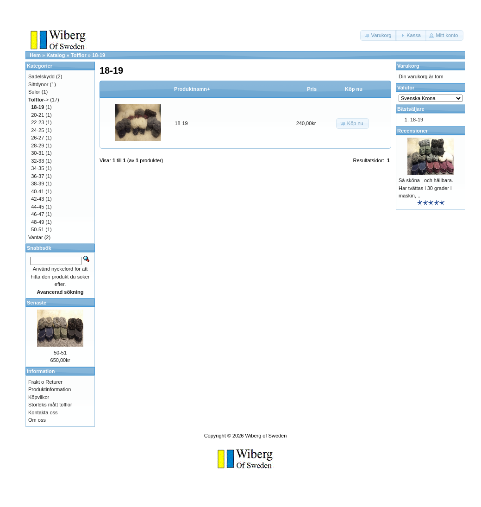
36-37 (37, 176)
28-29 (37, 145)
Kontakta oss (43, 412)
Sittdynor (38, 84)
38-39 (37, 183)
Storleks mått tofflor (50, 404)
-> (38, 99)
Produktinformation (49, 389)
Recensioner (412, 130)
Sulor (34, 92)
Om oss (37, 420)
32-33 (37, 161)
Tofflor (79, 55)
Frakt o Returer (45, 382)
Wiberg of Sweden (266, 435)
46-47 (37, 214)
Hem (35, 55)
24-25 (37, 130)
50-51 (37, 229)
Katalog (55, 55)
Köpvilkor (38, 397)
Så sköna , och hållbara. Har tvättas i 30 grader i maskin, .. (426, 187)
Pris (312, 89)
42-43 (37, 199)
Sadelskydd (41, 76)
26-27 (37, 137)
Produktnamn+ (192, 89)
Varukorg (408, 66)
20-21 (37, 115)
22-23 (37, 122)
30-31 (37, 153)
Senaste (36, 302)
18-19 (98, 55)
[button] (378, 35)
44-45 (37, 206)
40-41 (37, 191)
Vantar (35, 237)
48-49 (37, 222)
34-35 (37, 168)
